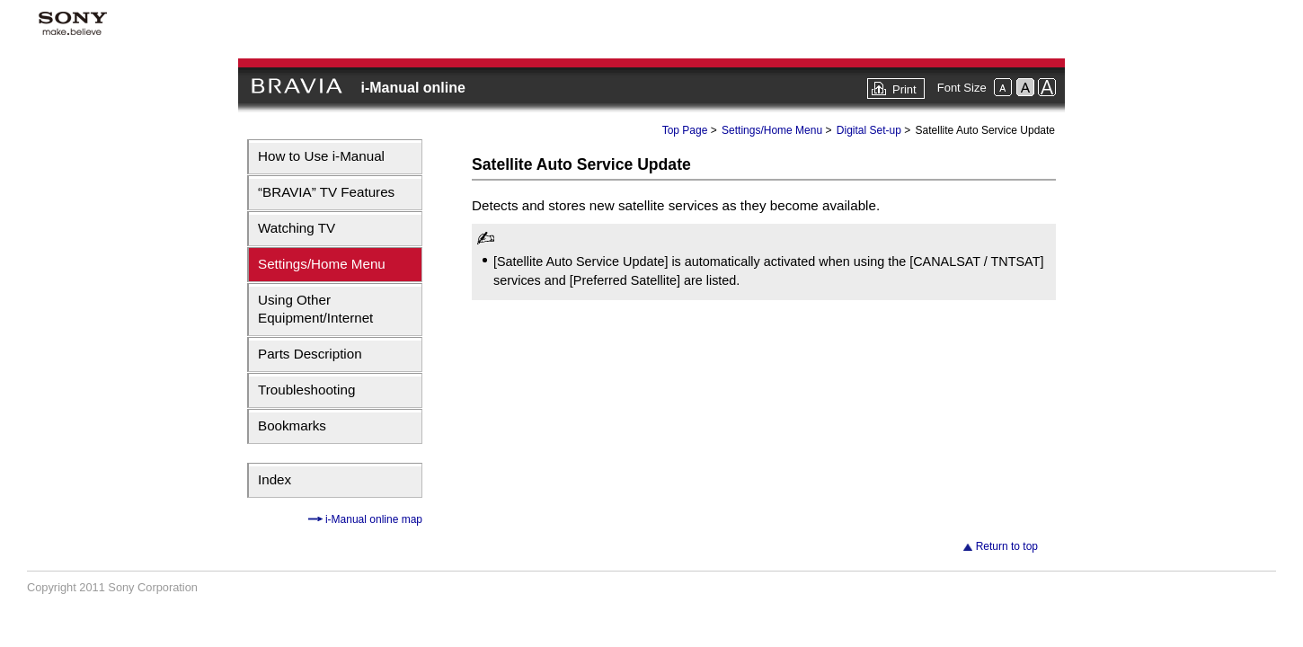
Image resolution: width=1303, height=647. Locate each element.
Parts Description (310, 353)
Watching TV (296, 227)
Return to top (1007, 546)
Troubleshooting (306, 389)
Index (274, 479)
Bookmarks (292, 425)
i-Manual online (412, 87)
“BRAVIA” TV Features (326, 191)
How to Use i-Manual (321, 156)
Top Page (685, 130)
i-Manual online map (372, 519)
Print (904, 89)
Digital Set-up (869, 130)
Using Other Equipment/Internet (315, 308)
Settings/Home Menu (322, 263)
